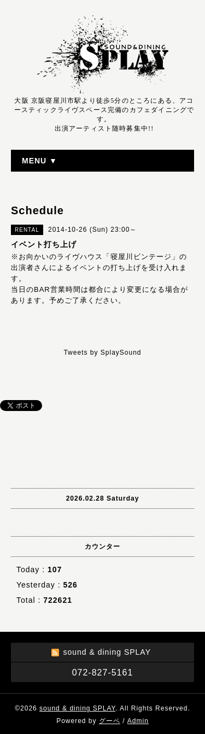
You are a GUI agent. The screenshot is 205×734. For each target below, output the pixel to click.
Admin (138, 721)
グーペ (109, 721)
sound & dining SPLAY (77, 708)
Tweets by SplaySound (102, 352)
